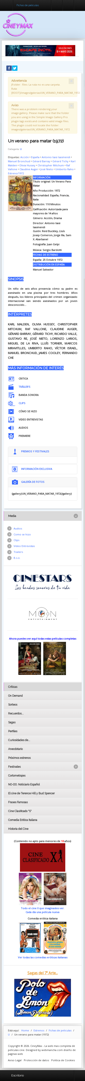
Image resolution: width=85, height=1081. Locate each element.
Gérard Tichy (60, 161)
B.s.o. (17, 557)
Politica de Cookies (63, 1060)
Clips (16, 540)
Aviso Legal (15, 1060)
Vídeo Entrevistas (24, 546)
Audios (18, 528)
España (35, 157)
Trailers (18, 552)
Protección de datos (36, 1060)
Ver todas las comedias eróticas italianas (42, 957)
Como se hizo (22, 534)
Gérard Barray (41, 161)
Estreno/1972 (16, 173)
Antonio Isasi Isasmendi (56, 157)
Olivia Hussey (27, 165)
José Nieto (46, 169)
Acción (24, 157)
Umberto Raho (64, 169)
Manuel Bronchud (19, 161)
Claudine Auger (28, 169)
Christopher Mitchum (51, 165)
